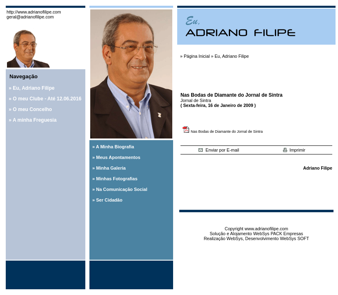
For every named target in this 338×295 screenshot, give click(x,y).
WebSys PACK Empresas (278, 233)
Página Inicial (197, 56)
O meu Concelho (32, 109)
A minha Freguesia (35, 120)
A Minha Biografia (115, 146)
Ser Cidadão (109, 199)
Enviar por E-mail (218, 150)
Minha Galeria (111, 168)
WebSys (234, 238)
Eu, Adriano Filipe (34, 88)
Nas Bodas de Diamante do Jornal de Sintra (227, 131)
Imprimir (294, 150)
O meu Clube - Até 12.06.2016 (47, 99)
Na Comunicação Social (121, 189)
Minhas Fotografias (116, 178)
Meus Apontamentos (118, 157)
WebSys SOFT (294, 238)
